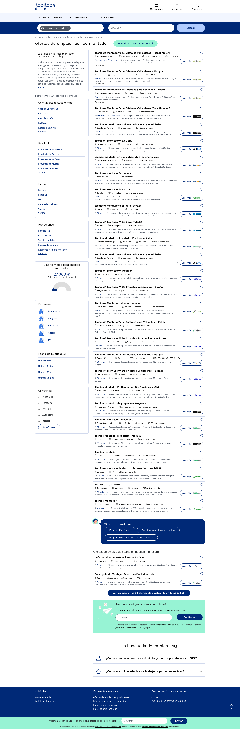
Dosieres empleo (43, 697)
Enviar (179, 720)
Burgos (42, 190)
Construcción (45, 235)
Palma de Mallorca (48, 204)
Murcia (41, 199)
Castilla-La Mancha (48, 108)
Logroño (42, 194)
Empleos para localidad (105, 708)
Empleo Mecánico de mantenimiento (131, 537)
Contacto (155, 697)
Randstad (48, 325)
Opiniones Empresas (45, 701)
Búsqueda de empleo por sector (109, 701)
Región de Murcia (47, 127)
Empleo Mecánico (119, 530)
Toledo (41, 209)
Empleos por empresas (105, 705)
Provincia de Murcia (48, 163)
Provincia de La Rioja (49, 158)
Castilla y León (46, 118)
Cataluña (43, 113)
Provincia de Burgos (48, 154)
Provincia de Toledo (48, 168)
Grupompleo (49, 311)
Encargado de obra (48, 244)
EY (44, 340)
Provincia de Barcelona (50, 149)
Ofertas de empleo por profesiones (111, 697)
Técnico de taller (47, 240)
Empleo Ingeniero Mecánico (158, 530)
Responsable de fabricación (52, 249)
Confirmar (49, 427)
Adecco (47, 333)
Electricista (44, 230)
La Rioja (42, 123)
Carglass (47, 318)
